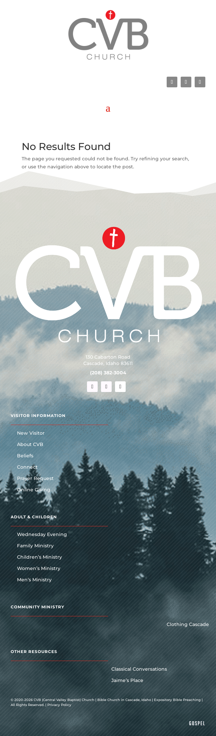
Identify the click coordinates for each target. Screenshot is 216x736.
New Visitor (31, 433)
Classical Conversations (139, 669)
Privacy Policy (59, 705)
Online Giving (33, 490)
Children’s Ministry (39, 557)
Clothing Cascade (188, 624)
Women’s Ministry (38, 568)
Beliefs (25, 456)
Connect (27, 467)
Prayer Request (35, 478)
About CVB (30, 444)
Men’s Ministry (34, 580)
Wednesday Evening (42, 534)
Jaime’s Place (127, 680)
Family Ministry (35, 546)
